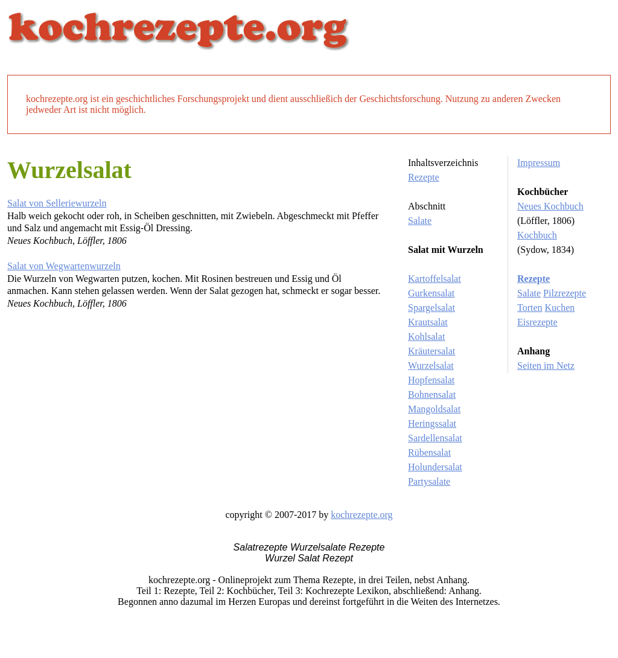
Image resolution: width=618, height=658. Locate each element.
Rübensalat (429, 452)
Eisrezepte (537, 322)
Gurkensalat (431, 293)
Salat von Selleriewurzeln (56, 203)
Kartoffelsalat (434, 278)
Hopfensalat (431, 380)
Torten (530, 307)
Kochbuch (537, 235)
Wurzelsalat (431, 365)
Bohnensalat (432, 394)
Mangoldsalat (434, 409)
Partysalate (429, 481)
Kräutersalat (431, 351)
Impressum (538, 163)
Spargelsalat (431, 307)
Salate (420, 221)
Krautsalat (428, 322)
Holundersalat (435, 467)
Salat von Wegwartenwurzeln (64, 266)
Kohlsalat (426, 336)
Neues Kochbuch (550, 206)
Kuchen (560, 307)
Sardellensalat (435, 438)
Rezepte (423, 177)
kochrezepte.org (361, 514)
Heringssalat (432, 423)
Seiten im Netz (546, 365)
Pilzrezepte (564, 293)
